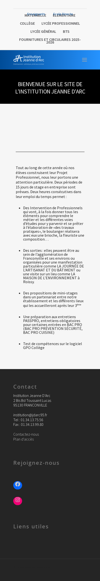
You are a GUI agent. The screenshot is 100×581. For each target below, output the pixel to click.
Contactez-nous (26, 434)
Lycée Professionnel (61, 23)
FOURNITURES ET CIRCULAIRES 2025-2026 (50, 41)
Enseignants (36, 14)
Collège (27, 23)
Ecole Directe (63, 14)
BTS (66, 31)
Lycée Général (43, 31)
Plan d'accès (23, 439)
